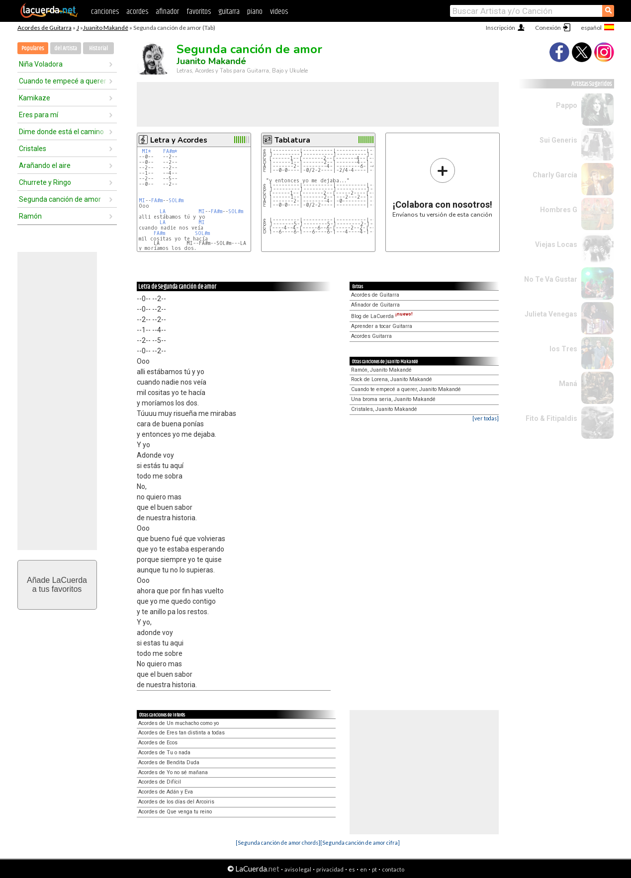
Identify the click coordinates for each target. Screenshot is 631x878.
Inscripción (500, 27)
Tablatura (292, 140)
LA (163, 211)
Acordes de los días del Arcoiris (176, 801)
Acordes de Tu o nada (164, 752)
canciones (105, 11)
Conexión (548, 27)
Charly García (555, 175)
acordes (137, 11)
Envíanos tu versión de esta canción (442, 188)
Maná (568, 384)
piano (255, 11)
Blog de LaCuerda (382, 316)
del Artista (65, 48)
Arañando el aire (45, 165)
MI (142, 200)
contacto (393, 869)
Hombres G (558, 210)
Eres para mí (38, 115)
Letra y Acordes (178, 140)
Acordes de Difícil (159, 782)
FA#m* (170, 151)
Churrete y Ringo (45, 182)
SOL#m (176, 200)
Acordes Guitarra (371, 336)
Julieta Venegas (551, 314)
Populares (32, 48)
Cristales (32, 149)
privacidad (330, 869)
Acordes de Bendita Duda (168, 762)
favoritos (198, 11)
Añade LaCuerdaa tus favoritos (57, 584)
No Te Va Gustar (550, 279)
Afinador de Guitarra (375, 305)
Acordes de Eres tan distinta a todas (181, 732)
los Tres (563, 349)
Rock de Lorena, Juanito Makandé (391, 379)
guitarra (229, 11)
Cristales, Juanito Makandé (384, 409)
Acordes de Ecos (158, 742)
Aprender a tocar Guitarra (381, 326)
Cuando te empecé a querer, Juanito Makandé (406, 389)
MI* (146, 151)
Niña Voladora (41, 64)
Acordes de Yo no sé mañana (173, 772)
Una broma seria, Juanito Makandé (393, 399)
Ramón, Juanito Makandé (381, 370)
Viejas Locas (556, 244)
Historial (98, 48)
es (352, 869)
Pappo (566, 105)
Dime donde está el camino (61, 132)
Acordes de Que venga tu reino (175, 811)
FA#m (157, 200)
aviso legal (297, 869)
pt (374, 869)
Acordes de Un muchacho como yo (178, 723)
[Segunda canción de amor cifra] (360, 842)
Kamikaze (34, 98)
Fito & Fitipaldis (551, 418)
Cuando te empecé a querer (62, 81)
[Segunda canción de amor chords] (278, 842)
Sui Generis (558, 140)
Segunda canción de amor (60, 199)
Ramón (30, 216)
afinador (167, 11)
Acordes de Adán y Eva (165, 792)
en (363, 869)
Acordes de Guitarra (44, 27)
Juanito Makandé (105, 27)
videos (279, 11)
